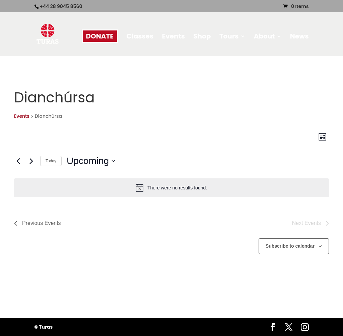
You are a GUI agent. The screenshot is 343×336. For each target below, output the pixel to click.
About (264, 37)
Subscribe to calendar (290, 246)
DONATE (100, 36)
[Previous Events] (18, 161)
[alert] (171, 187)
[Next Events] (31, 161)
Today (51, 161)
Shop (202, 37)
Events (173, 37)
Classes (140, 37)
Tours (229, 37)
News (299, 37)
